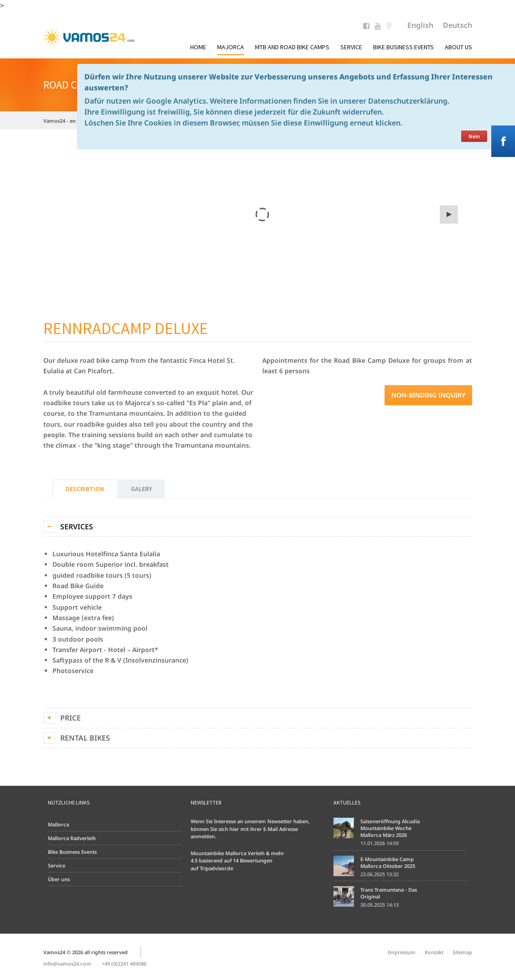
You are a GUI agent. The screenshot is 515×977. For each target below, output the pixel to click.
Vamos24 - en (59, 120)
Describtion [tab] (85, 489)
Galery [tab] (141, 489)
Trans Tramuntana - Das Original (388, 893)
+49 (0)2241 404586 (124, 963)
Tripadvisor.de (216, 868)
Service (351, 47)
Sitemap (462, 952)
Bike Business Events (403, 47)
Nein (474, 136)
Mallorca (58, 824)
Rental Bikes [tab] (85, 738)
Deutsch (457, 25)
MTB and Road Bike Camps (292, 47)
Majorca (230, 47)
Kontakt (434, 952)
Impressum (402, 952)
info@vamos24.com (67, 963)
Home (198, 47)
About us (458, 47)
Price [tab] (70, 718)
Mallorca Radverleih (72, 838)
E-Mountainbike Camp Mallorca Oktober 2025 (387, 862)
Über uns (59, 879)
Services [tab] (76, 527)
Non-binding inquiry (428, 395)
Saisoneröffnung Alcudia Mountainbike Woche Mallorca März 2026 (390, 828)
